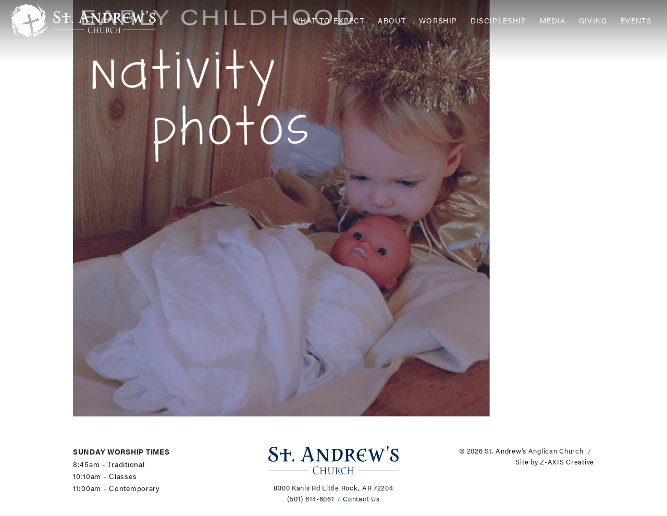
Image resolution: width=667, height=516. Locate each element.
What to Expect (329, 21)
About (392, 21)
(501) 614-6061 (310, 499)
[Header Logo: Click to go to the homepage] (93, 20)
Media (553, 21)
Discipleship (499, 21)
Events (636, 21)
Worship (438, 21)
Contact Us (361, 499)
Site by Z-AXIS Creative (554, 462)
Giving (593, 21)
